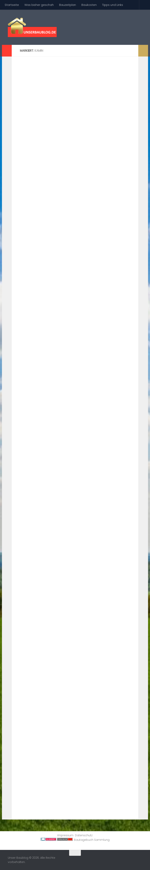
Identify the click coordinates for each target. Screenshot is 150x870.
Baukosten (89, 5)
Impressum (65, 835)
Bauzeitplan (67, 5)
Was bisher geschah (39, 5)
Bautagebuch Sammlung (92, 840)
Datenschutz (84, 835)
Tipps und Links (112, 5)
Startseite (12, 5)
